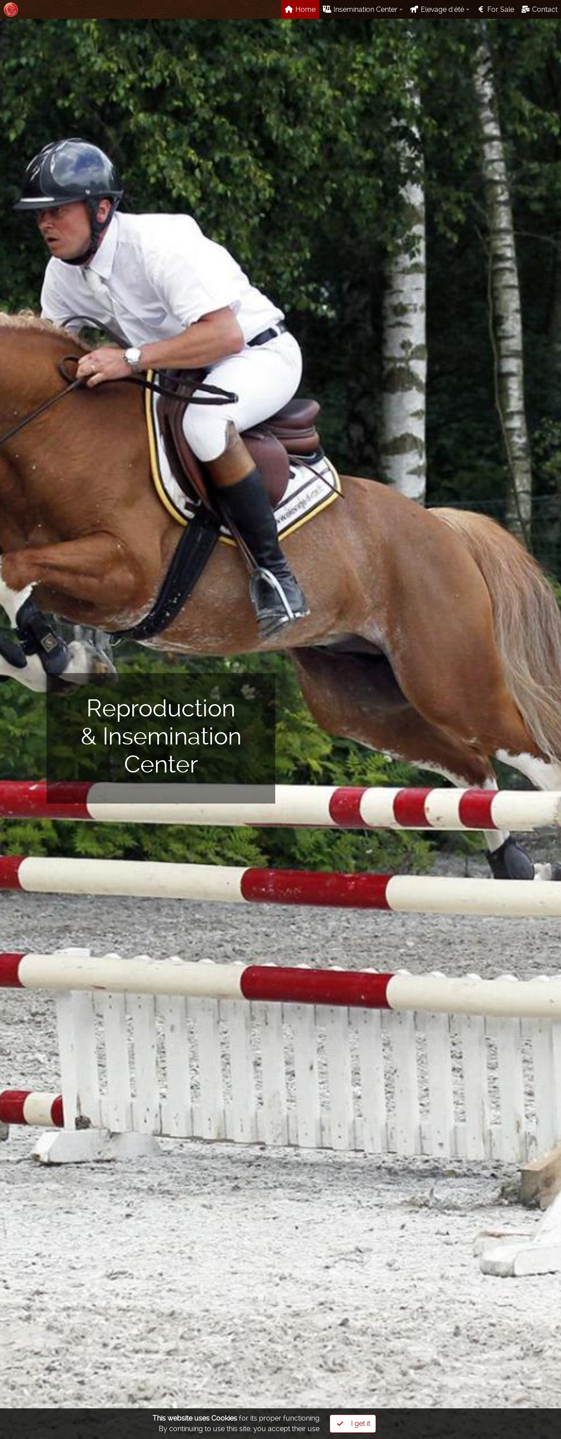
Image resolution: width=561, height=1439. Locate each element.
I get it (353, 1423)
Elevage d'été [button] (437, 9)
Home (300, 9)
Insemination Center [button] (360, 9)
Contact (539, 9)
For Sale (495, 9)
